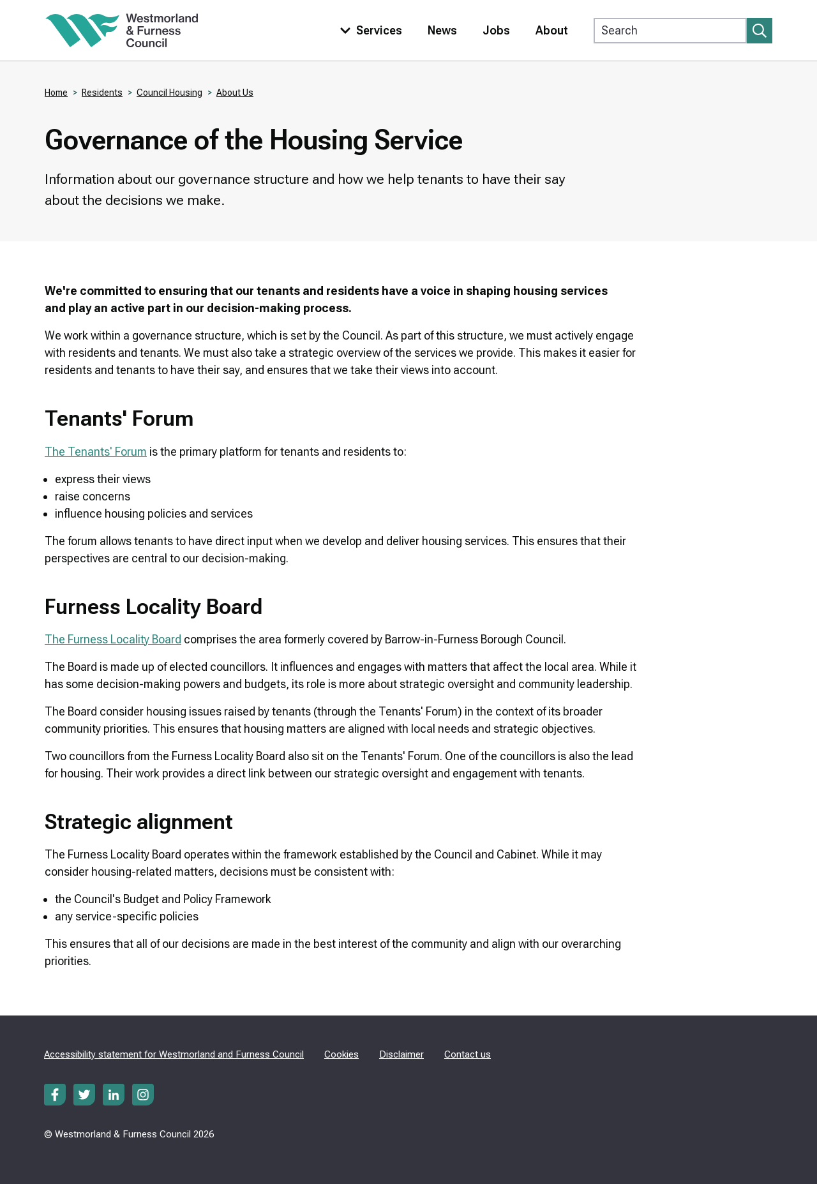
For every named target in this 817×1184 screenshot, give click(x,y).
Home (56, 92)
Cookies (341, 1054)
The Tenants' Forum (96, 451)
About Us (234, 92)
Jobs (496, 30)
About (552, 30)
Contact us (467, 1054)
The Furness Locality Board (113, 639)
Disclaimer (401, 1054)
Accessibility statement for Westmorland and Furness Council (174, 1054)
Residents (102, 92)
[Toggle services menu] (368, 30)
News (442, 30)
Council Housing (169, 92)
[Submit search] (759, 30)
